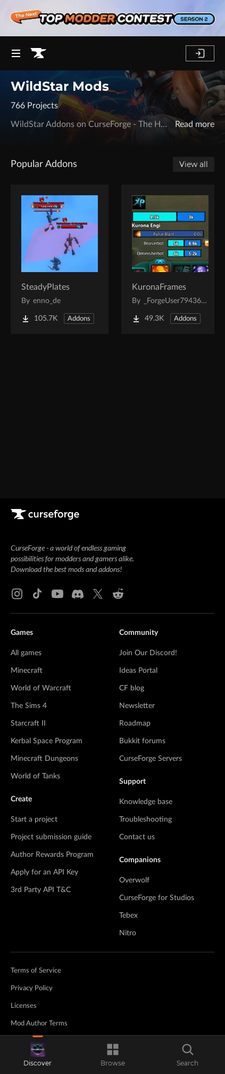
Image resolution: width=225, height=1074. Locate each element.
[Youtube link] (57, 593)
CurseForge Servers (150, 758)
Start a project (34, 819)
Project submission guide (51, 837)
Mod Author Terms (39, 1023)
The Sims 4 (29, 706)
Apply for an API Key (44, 872)
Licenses (24, 1006)
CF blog (131, 688)
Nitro (127, 933)
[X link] (97, 593)
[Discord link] (77, 593)
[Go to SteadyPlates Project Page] (60, 259)
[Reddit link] (118, 593)
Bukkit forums (142, 741)
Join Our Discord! (148, 653)
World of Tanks (35, 776)
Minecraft (27, 670)
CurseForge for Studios (156, 898)
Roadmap (135, 723)
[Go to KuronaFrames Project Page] (170, 259)
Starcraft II (28, 723)
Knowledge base (145, 802)
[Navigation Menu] (16, 53)
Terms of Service (36, 970)
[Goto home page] (38, 53)
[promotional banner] (112, 18)
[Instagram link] (17, 593)
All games (26, 653)
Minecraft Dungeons (44, 758)
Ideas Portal (138, 670)
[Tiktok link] (37, 593)
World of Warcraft (41, 688)
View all (193, 164)
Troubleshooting (145, 819)
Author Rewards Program (52, 854)
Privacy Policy (32, 988)
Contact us (137, 837)
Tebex (128, 915)
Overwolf (134, 880)
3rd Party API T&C (41, 890)
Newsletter (137, 706)
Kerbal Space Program (46, 741)
